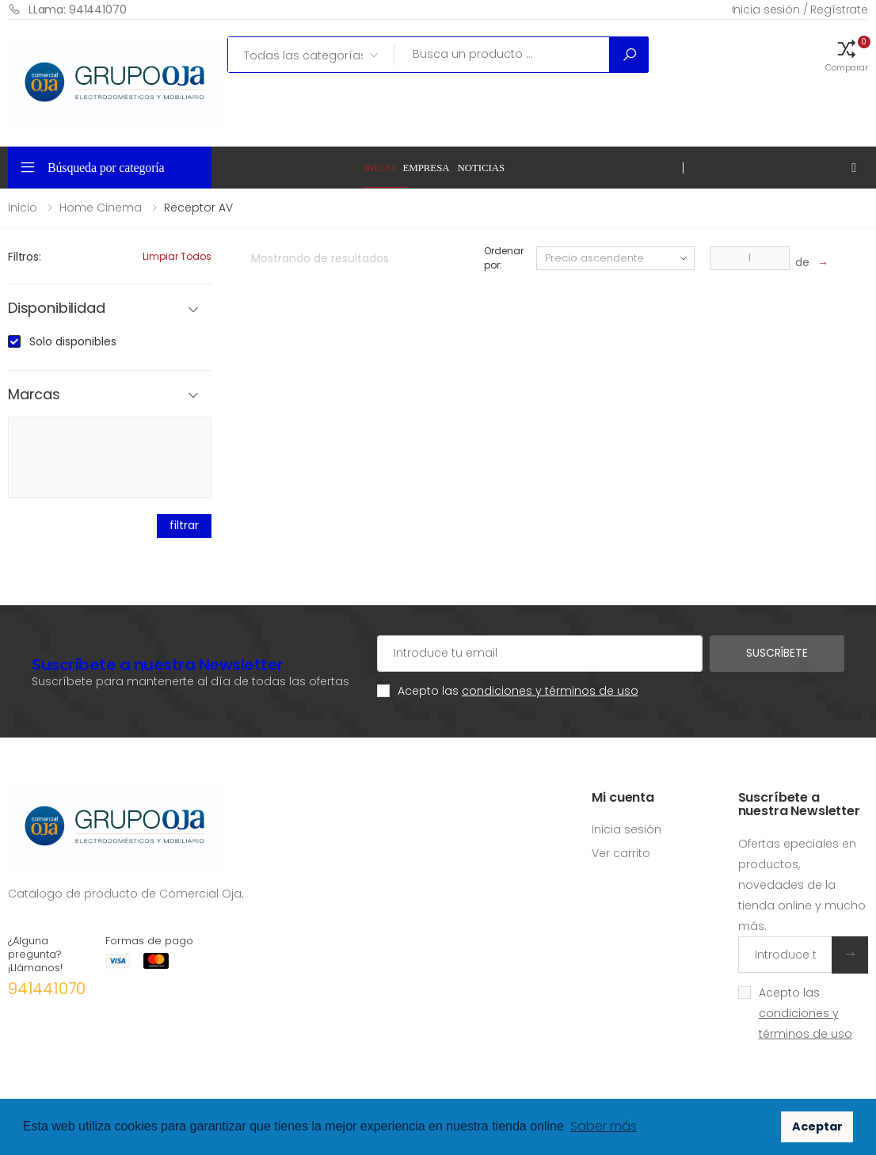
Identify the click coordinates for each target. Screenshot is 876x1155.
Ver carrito (621, 853)
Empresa (425, 167)
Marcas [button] (34, 395)
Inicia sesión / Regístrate (800, 9)
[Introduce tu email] (785, 954)
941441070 (47, 989)
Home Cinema (100, 207)
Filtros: (24, 257)
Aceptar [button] (817, 1126)
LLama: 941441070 (67, 9)
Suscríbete (777, 653)
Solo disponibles (72, 341)
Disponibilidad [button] (56, 308)
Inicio (379, 167)
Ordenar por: (503, 258)
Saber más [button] (603, 1126)
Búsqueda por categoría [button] (106, 167)
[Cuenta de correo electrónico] (540, 653)
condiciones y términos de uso (550, 691)
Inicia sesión (626, 829)
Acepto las (518, 691)
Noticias (481, 167)
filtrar (183, 525)
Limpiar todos (177, 256)
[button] (846, 54)
